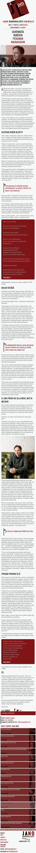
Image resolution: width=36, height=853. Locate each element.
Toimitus (15, 25)
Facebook (2, 846)
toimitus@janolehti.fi (10, 849)
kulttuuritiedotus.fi (12, 851)
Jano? (10, 25)
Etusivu (23, 27)
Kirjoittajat (23, 25)
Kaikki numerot (14, 27)
